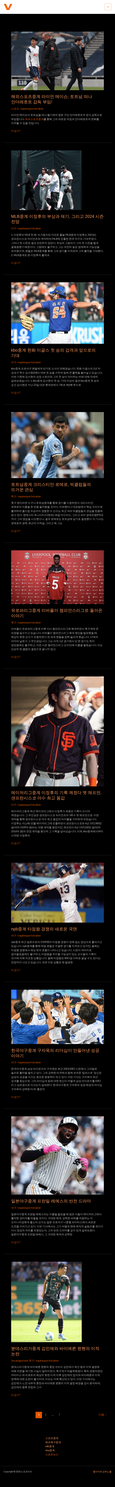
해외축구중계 (53, 1442)
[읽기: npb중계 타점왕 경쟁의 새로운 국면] (57, 892)
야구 (13, 228)
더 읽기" (15, 130)
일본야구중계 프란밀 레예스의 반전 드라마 (51, 1201)
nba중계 (50, 1450)
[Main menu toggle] (108, 6)
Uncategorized (19, 1360)
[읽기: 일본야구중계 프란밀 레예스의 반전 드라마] (57, 1155)
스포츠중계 (51, 1438)
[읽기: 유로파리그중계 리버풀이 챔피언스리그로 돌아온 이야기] (57, 577)
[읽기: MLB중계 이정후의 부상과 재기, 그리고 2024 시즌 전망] (46, 179)
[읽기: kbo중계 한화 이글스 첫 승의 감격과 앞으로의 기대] (57, 312)
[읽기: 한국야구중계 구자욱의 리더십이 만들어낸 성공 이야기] (57, 1016)
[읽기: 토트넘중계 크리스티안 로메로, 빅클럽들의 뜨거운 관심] (57, 444)
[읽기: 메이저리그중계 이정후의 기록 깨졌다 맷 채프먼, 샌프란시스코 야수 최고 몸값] (57, 731)
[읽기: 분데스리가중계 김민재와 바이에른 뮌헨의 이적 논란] (46, 1301)
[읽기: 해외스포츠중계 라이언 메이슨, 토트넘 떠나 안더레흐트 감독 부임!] (57, 60)
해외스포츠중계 (34, 119)
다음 (103, 1414)
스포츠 (15, 108)
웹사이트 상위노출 (102, 1471)
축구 (13, 496)
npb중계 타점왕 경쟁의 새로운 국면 (44, 929)
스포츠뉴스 (51, 1454)
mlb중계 (49, 1446)
